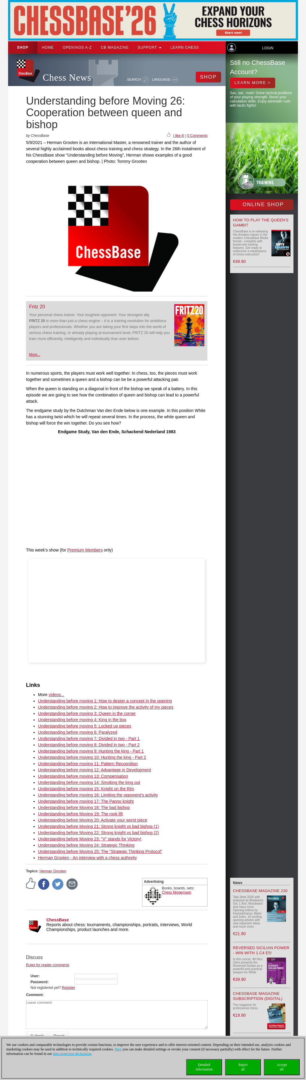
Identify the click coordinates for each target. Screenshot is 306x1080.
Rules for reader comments (47, 965)
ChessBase (57, 919)
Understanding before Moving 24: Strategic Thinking (86, 845)
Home (48, 47)
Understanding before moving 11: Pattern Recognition (88, 763)
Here (118, 1049)
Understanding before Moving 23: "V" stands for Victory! (89, 839)
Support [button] (149, 47)
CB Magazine (115, 47)
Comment (34, 995)
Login (267, 48)
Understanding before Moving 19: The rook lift (80, 813)
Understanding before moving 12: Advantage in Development (94, 770)
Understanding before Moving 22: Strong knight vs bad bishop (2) (98, 832)
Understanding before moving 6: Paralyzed (77, 732)
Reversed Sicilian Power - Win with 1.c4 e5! (261, 950)
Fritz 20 (37, 306)
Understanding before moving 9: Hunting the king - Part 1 (91, 751)
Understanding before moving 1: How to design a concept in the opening (105, 700)
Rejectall (243, 1067)
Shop (22, 47)
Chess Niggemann (177, 892)
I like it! (178, 136)
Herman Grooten (52, 871)
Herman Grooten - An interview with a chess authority (87, 857)
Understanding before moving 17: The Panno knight (86, 801)
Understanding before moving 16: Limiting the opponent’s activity (98, 795)
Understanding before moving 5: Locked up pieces (84, 726)
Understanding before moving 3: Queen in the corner (87, 713)
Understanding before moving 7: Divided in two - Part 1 (89, 738)
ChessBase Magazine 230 (260, 890)
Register (68, 988)
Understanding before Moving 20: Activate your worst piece (92, 820)
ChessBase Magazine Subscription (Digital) (258, 996)
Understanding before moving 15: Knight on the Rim (86, 788)
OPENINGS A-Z (77, 47)
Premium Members (84, 550)
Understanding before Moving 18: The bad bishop (84, 807)
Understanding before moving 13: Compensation (83, 776)
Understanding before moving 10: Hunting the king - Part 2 (92, 757)
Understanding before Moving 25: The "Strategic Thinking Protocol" (100, 851)
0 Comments (197, 136)
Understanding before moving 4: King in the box (82, 719)
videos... (56, 694)
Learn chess (184, 47)
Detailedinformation (204, 1067)
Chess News (67, 77)
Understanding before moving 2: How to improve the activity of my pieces (105, 707)
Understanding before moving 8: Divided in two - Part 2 (89, 744)
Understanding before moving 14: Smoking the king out (89, 782)
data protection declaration (72, 1054)
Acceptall (282, 1067)
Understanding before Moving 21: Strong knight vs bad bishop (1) (98, 826)
